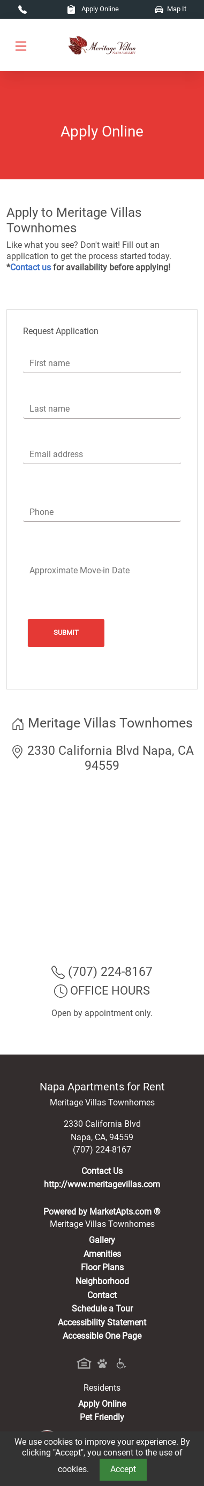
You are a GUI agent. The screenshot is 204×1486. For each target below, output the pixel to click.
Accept (123, 1469)
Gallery (102, 1240)
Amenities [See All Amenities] (102, 1254)
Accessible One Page (102, 1336)
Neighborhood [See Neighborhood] (102, 1281)
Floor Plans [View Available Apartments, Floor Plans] (102, 1267)
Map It (170, 9)
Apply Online (93, 9)
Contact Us (102, 1171)
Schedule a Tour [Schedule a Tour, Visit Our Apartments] (102, 1308)
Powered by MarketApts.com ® (102, 1212)
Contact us (30, 267)
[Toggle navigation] (20, 45)
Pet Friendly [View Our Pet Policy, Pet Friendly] (102, 1417)
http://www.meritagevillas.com (102, 1184)
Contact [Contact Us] (102, 1295)
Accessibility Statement (102, 1322)
